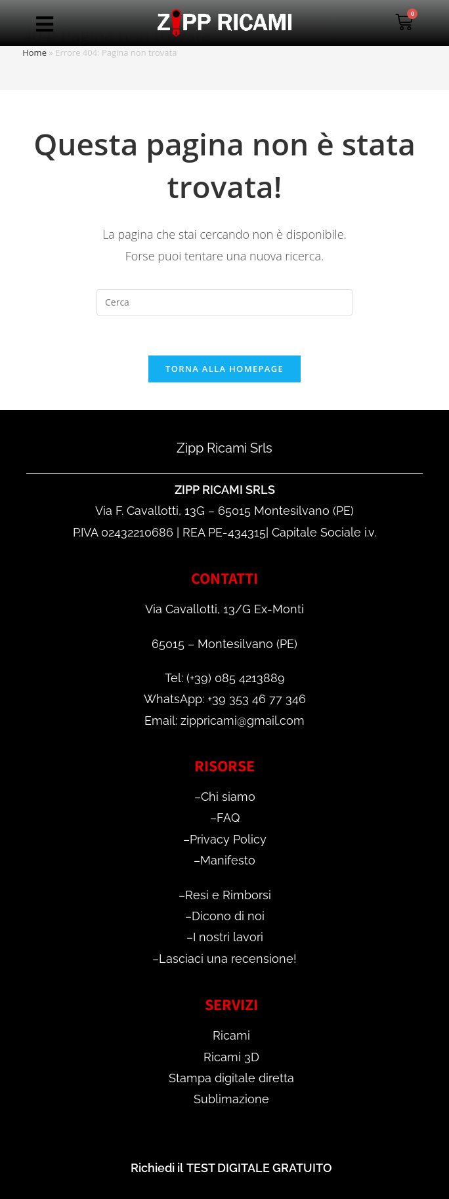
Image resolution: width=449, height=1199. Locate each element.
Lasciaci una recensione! (228, 958)
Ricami (231, 1035)
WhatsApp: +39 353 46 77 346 (225, 699)
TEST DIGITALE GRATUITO (259, 1168)
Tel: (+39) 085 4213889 (225, 678)
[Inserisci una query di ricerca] (224, 302)
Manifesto (227, 860)
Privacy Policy (228, 839)
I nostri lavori (228, 937)
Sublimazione (231, 1099)
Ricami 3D (231, 1057)
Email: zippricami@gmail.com (224, 720)
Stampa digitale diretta (231, 1078)
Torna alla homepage (224, 369)
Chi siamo (228, 796)
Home (34, 52)
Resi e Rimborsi (228, 895)
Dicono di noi (228, 916)
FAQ (228, 817)
